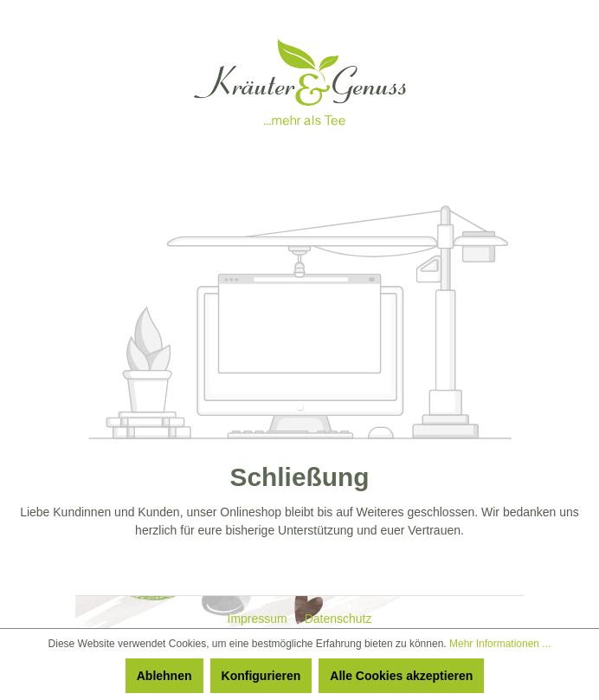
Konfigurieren (261, 676)
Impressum (259, 618)
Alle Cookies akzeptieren (401, 676)
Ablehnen (164, 676)
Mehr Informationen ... (500, 644)
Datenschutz (338, 618)
